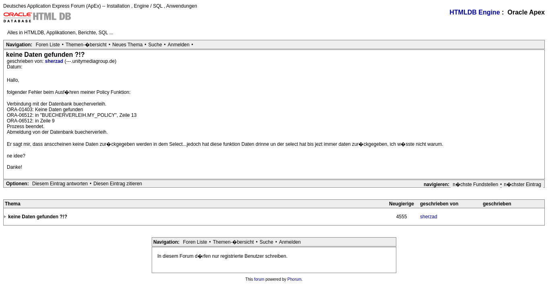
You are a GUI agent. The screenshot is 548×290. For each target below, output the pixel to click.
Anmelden (179, 45)
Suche (155, 45)
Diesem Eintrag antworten (60, 183)
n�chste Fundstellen (475, 184)
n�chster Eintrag (522, 184)
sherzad (55, 61)
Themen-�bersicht (86, 45)
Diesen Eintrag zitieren (117, 183)
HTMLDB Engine (474, 12)
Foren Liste (48, 45)
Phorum (294, 279)
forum (259, 279)
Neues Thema (127, 45)
